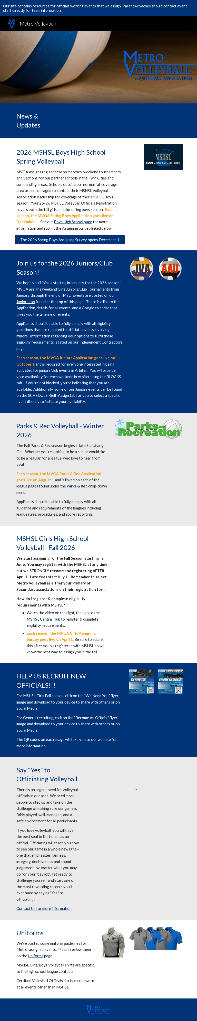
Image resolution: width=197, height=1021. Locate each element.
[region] (98, 8)
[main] (33, 121)
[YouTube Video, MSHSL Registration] (148, 555)
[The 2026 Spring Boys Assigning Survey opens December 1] (70, 240)
